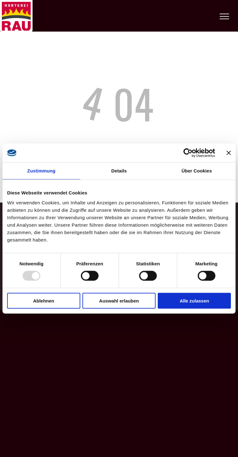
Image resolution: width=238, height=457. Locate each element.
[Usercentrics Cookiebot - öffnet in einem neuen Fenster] (188, 153)
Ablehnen (43, 300)
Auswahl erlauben (119, 300)
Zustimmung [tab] (41, 170)
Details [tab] (119, 170)
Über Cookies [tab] (197, 170)
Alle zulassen (194, 300)
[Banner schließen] (229, 153)
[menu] (224, 16)
